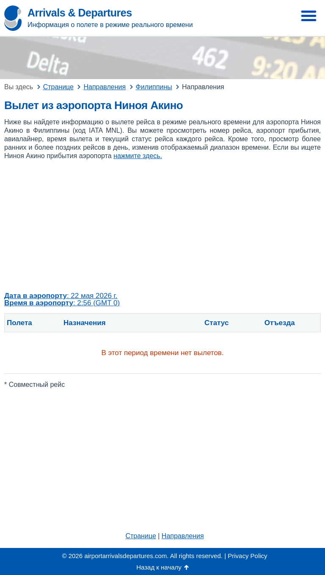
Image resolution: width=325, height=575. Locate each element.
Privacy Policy (247, 555)
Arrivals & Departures (80, 13)
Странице (140, 535)
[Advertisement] (162, 226)
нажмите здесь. (137, 155)
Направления (183, 535)
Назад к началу (159, 567)
